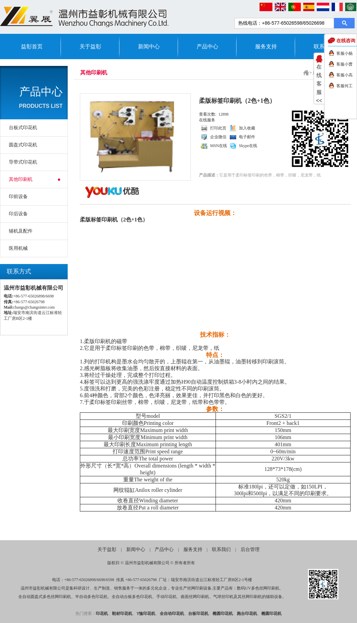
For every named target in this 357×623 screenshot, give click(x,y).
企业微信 (218, 137)
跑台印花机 (247, 613)
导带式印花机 (23, 162)
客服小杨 (344, 53)
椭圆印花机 (223, 613)
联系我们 (221, 549)
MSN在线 (218, 145)
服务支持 (266, 46)
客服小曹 (344, 64)
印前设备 (18, 196)
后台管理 (250, 549)
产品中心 (207, 46)
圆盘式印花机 (23, 144)
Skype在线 (248, 145)
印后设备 (18, 213)
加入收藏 (247, 128)
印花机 (102, 613)
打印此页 (218, 128)
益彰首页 (32, 46)
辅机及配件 (20, 231)
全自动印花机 (172, 613)
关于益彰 (90, 46)
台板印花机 (198, 613)
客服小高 (344, 75)
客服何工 (344, 85)
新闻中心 (149, 46)
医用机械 (18, 248)
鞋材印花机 (122, 613)
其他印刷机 (20, 179)
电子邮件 (247, 137)
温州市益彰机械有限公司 (147, 562)
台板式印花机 (23, 127)
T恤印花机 (145, 613)
